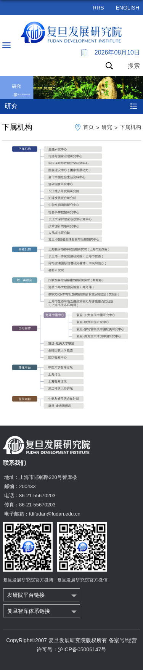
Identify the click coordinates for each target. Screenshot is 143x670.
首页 (88, 127)
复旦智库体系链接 (28, 611)
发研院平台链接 (26, 595)
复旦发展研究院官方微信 (82, 580)
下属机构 (130, 127)
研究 (106, 127)
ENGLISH (127, 8)
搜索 (134, 66)
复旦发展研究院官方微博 (28, 580)
